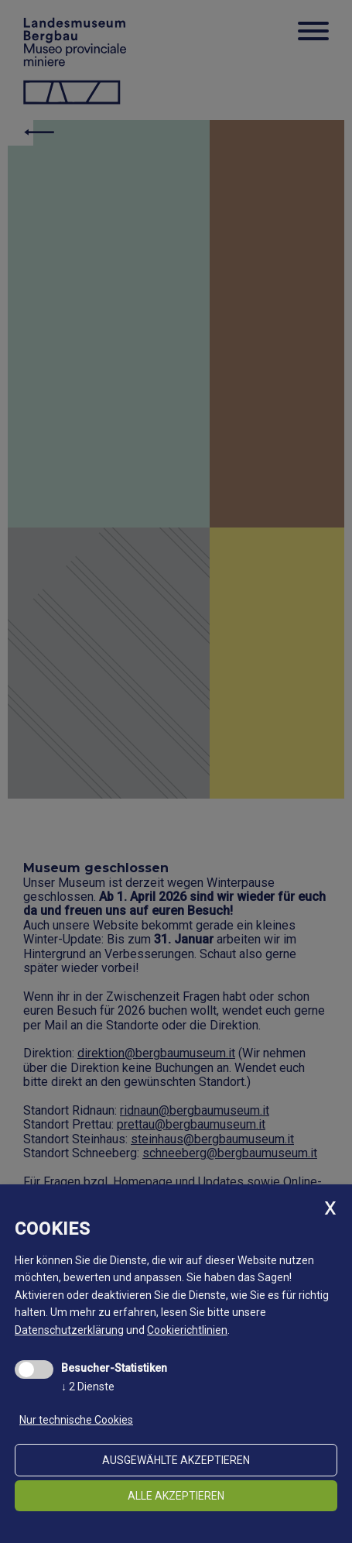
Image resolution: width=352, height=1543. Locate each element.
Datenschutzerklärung (69, 1330)
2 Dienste (87, 1386)
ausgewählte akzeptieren (176, 1460)
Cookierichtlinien (187, 1330)
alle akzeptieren (176, 1496)
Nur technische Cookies (76, 1420)
